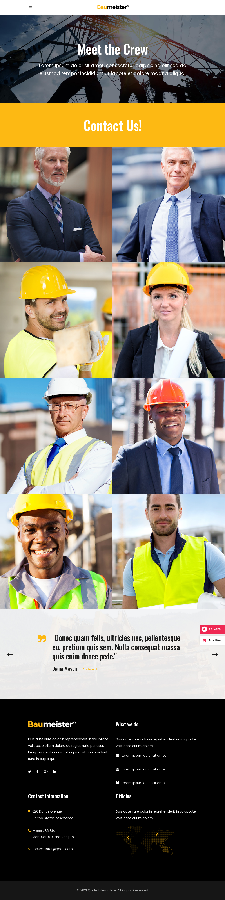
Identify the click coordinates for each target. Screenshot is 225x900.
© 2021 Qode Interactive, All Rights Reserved (112, 890)
